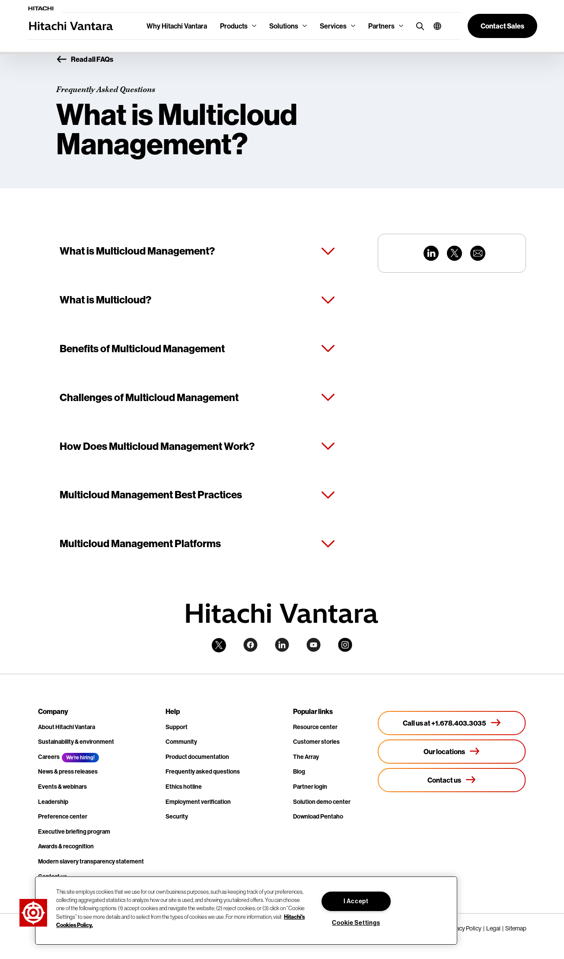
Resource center (315, 727)
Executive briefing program (74, 831)
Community (181, 742)
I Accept (356, 901)
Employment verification (198, 802)
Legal (493, 928)
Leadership (53, 802)
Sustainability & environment (76, 742)
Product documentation (197, 757)
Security (177, 816)
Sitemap (515, 928)
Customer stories (316, 742)
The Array (306, 757)
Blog (299, 771)
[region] (246, 910)
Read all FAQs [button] (84, 59)
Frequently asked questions (203, 771)
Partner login (310, 786)
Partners (381, 26)
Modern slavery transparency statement (91, 861)
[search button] (418, 25)
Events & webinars (62, 786)
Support (177, 727)
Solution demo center (322, 802)
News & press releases (68, 771)
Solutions (283, 26)
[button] (434, 26)
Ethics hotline (184, 786)
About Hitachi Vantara (66, 727)
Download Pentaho (318, 816)
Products (234, 26)
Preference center (62, 816)
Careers (49, 757)
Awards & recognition (66, 846)
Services (333, 26)
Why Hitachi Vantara (177, 26)
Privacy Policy (463, 928)
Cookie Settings (356, 923)
